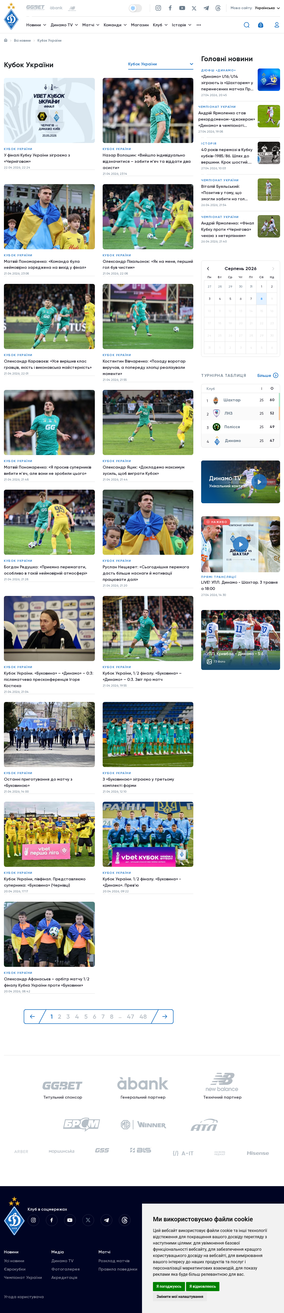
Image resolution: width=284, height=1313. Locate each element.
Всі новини (22, 40)
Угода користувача (24, 1294)
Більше (268, 376)
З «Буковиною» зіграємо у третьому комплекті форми (138, 780)
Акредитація (64, 1274)
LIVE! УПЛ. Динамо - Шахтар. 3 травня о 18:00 (239, 586)
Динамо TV (62, 1258)
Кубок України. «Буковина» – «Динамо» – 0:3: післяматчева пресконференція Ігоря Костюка (49, 677)
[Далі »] (162, 1013)
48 (143, 1013)
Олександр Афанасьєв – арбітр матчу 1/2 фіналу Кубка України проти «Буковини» (46, 979)
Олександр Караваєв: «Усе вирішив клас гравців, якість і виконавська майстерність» (48, 363)
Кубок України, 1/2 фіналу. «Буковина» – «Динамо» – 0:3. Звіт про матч (142, 674)
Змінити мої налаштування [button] (180, 1297)
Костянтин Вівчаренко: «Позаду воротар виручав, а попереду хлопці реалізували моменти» (144, 366)
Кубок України (18, 149)
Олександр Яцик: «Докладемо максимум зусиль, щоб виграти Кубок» (143, 469)
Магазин (140, 24)
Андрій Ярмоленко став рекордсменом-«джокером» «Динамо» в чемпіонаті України (226, 120)
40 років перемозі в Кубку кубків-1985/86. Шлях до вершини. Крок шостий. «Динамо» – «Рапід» (226, 156)
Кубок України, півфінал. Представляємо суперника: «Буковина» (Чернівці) (45, 879)
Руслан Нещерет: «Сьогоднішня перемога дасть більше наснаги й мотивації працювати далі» (146, 572)
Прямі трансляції (218, 577)
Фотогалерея (65, 1266)
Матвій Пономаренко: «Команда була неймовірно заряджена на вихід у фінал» (45, 264)
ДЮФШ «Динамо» (218, 70)
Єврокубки (15, 1266)
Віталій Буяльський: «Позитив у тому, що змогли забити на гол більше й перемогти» (223, 193)
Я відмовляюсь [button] (203, 1286)
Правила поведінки (117, 1266)
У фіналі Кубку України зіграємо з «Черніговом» (37, 158)
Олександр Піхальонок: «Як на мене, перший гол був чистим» (148, 264)
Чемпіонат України (217, 107)
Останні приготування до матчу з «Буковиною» (38, 780)
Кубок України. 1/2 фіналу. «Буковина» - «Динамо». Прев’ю (142, 879)
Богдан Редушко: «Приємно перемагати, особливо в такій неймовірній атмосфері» (45, 568)
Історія (209, 144)
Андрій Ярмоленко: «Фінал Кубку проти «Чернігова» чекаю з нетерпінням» (227, 229)
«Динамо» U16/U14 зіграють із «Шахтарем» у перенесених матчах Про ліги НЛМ (227, 83)
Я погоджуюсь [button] (169, 1286)
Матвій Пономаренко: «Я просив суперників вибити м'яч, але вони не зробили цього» (47, 469)
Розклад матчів (113, 1258)
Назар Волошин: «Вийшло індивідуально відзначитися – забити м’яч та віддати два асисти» (147, 161)
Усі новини (14, 1258)
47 (130, 1013)
